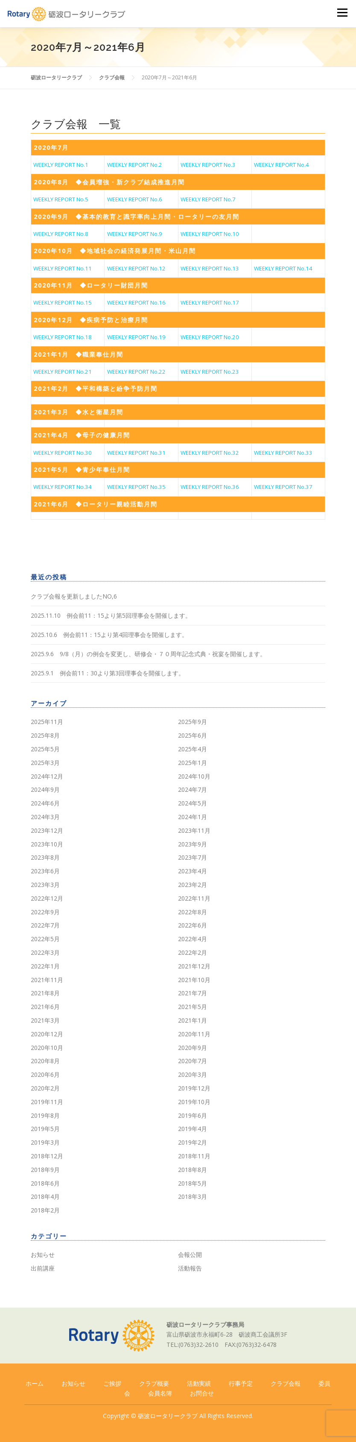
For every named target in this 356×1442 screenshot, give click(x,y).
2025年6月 (192, 735)
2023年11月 (194, 830)
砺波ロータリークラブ (168, 1416)
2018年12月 (47, 1156)
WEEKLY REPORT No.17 (210, 302)
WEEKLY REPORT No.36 (210, 487)
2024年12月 (47, 776)
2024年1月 (192, 817)
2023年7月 (192, 857)
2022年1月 (45, 966)
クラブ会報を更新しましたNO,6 (74, 596)
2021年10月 (194, 980)
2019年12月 (194, 1088)
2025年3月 (45, 763)
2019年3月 (45, 1142)
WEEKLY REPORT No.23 (210, 371)
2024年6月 (45, 803)
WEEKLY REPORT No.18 (62, 337)
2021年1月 (192, 1020)
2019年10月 (194, 1102)
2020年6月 (45, 1074)
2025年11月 (47, 722)
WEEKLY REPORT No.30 (62, 452)
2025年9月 (192, 722)
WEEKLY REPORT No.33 (283, 452)
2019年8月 (45, 1115)
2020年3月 (192, 1074)
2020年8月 (45, 1061)
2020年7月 (192, 1061)
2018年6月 (45, 1183)
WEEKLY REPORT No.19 (136, 337)
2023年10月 (47, 844)
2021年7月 (192, 993)
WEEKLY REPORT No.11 (62, 268)
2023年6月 (45, 871)
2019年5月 (45, 1129)
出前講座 (43, 1268)
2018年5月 (192, 1183)
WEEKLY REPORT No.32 (210, 452)
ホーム (35, 1383)
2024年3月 (45, 817)
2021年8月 (45, 993)
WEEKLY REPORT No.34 (62, 487)
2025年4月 (192, 749)
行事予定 (241, 1383)
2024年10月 (194, 776)
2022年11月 (194, 898)
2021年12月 (194, 966)
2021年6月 (45, 1007)
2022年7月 (45, 925)
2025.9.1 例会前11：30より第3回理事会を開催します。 (107, 673)
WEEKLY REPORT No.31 (136, 452)
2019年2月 (192, 1142)
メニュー (342, 13)
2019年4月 (192, 1129)
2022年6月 (192, 925)
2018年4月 (45, 1196)
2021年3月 (45, 1020)
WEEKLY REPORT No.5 (60, 199)
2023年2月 (192, 885)
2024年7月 (192, 789)
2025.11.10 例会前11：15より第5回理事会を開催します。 (111, 615)
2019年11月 (47, 1102)
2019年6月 (192, 1115)
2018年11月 (194, 1156)
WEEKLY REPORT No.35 (136, 487)
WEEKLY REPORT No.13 (210, 268)
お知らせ (43, 1254)
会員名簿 (160, 1393)
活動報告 (190, 1268)
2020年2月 (45, 1088)
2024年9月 (45, 789)
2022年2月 (192, 952)
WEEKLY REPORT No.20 (210, 337)
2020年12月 (47, 1034)
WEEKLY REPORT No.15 (62, 302)
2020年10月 (47, 1048)
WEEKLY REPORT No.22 (136, 371)
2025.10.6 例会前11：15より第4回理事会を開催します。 (109, 635)
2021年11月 (47, 980)
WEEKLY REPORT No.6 (134, 199)
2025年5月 (45, 749)
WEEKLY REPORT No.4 (281, 165)
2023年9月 (192, 844)
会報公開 (190, 1254)
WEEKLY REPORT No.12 (136, 268)
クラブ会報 (286, 1383)
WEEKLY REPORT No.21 (62, 371)
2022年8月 (192, 912)
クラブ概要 (154, 1383)
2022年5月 (45, 939)
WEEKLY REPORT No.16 (136, 302)
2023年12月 (47, 830)
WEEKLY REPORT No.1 (60, 165)
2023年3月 (45, 885)
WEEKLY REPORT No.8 (60, 234)
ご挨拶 (112, 1383)
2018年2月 (45, 1210)
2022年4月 (192, 939)
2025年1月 (192, 763)
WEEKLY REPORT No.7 (208, 199)
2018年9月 (45, 1170)
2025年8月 (45, 735)
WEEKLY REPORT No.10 (210, 234)
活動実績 (199, 1383)
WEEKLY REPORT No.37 (283, 487)
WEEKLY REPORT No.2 (134, 165)
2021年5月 (192, 1007)
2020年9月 (192, 1048)
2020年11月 (194, 1034)
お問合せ (202, 1393)
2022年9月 (45, 912)
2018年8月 (192, 1170)
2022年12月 (47, 898)
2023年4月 (192, 871)
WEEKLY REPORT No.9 (134, 234)
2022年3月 (45, 952)
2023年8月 (45, 857)
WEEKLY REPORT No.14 (283, 268)
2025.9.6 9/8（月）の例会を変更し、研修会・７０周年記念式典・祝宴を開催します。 (148, 654)
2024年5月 (192, 803)
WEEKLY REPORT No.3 (208, 165)
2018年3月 (192, 1196)
